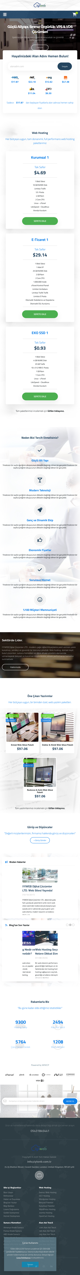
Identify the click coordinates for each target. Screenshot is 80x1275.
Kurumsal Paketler (47, 1206)
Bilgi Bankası (9, 1206)
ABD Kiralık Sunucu (12, 1234)
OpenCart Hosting (46, 1216)
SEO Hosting (44, 1196)
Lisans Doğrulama (11, 1209)
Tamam (30, 1264)
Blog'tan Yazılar (10, 1203)
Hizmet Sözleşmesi (12, 1216)
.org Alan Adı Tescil (47, 1234)
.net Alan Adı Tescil (47, 1231)
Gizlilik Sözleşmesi (11, 1213)
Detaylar (40, 47)
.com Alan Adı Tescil (47, 1228)
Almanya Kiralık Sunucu (14, 1228)
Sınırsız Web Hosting (47, 1192)
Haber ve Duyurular (12, 1199)
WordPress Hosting (47, 1209)
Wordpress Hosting (47, 1199)
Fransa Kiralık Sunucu (13, 1231)
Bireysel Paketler (46, 1203)
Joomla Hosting (45, 1213)
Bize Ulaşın (8, 1192)
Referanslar (8, 1196)
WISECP (45, 1065)
